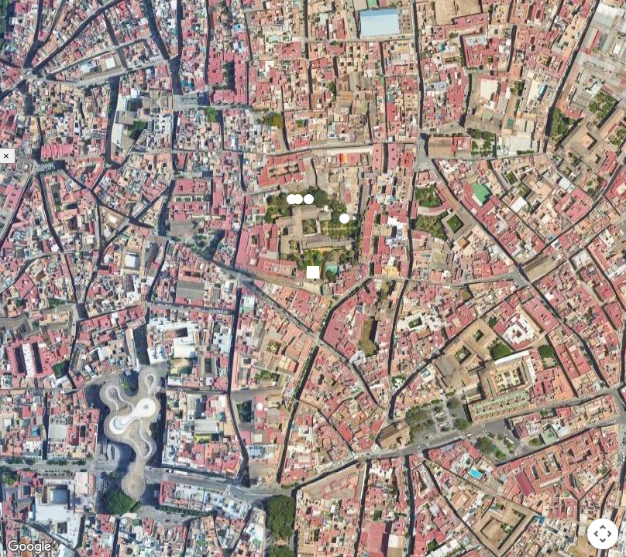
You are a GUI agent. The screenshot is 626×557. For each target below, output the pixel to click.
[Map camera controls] (602, 533)
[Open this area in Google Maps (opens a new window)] (29, 547)
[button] (298, 199)
